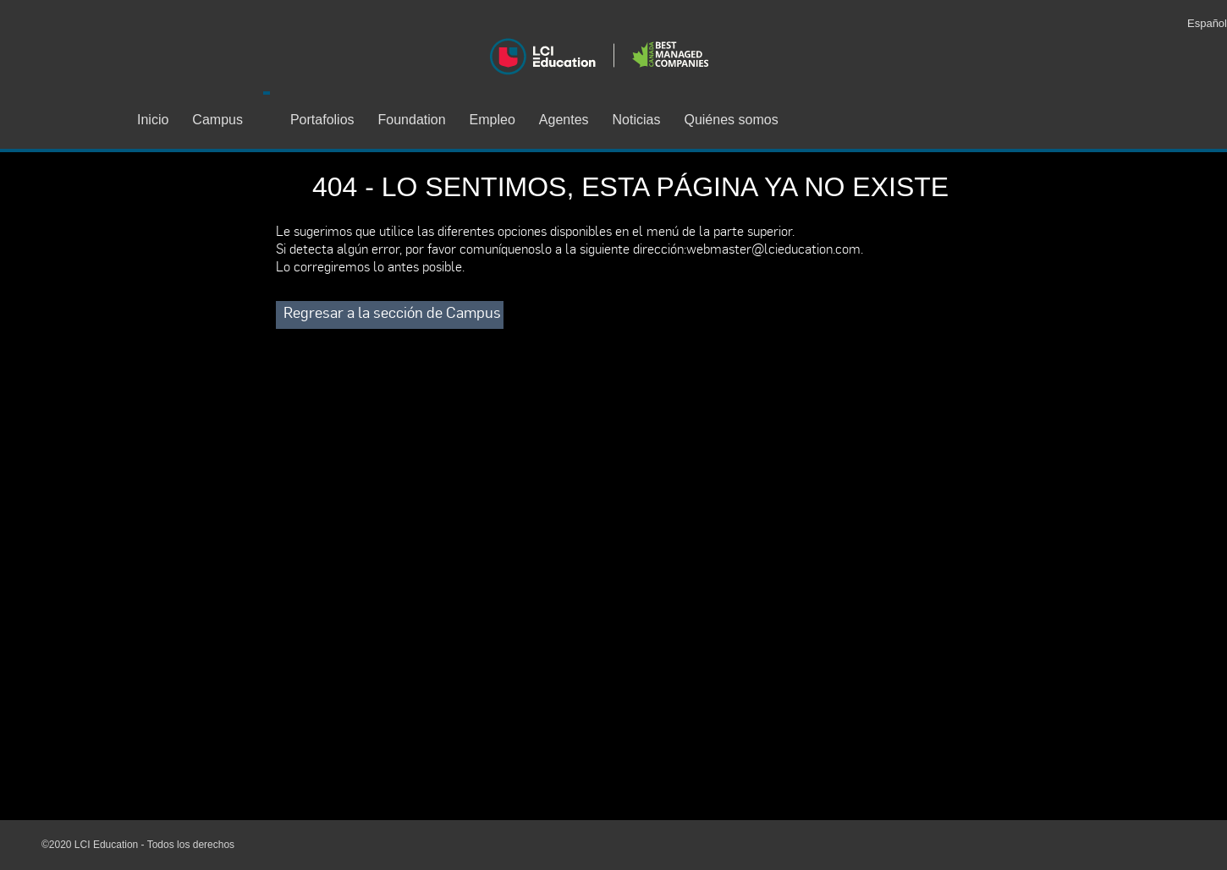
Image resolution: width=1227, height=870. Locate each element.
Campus (217, 119)
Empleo (492, 119)
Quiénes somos (731, 119)
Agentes (564, 119)
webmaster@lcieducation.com (773, 248)
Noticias (637, 119)
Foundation (412, 119)
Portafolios (322, 119)
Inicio (152, 119)
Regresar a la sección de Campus (392, 311)
